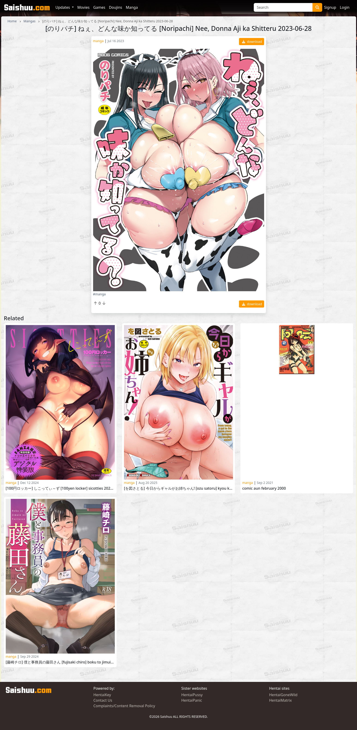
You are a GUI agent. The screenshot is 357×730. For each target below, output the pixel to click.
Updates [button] (63, 7)
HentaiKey (102, 694)
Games (99, 7)
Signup (330, 7)
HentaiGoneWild (283, 694)
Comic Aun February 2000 (264, 488)
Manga (132, 7)
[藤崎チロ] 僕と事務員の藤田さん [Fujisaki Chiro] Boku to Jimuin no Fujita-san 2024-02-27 (60, 662)
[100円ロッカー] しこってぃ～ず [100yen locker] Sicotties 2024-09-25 (60, 488)
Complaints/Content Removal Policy (124, 705)
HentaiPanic (191, 700)
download (252, 41)
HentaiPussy (192, 694)
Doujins (115, 7)
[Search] (283, 7)
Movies (83, 7)
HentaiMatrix (280, 700)
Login (345, 7)
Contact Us (102, 700)
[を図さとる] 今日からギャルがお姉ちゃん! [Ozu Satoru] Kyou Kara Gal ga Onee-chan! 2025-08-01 (178, 488)
